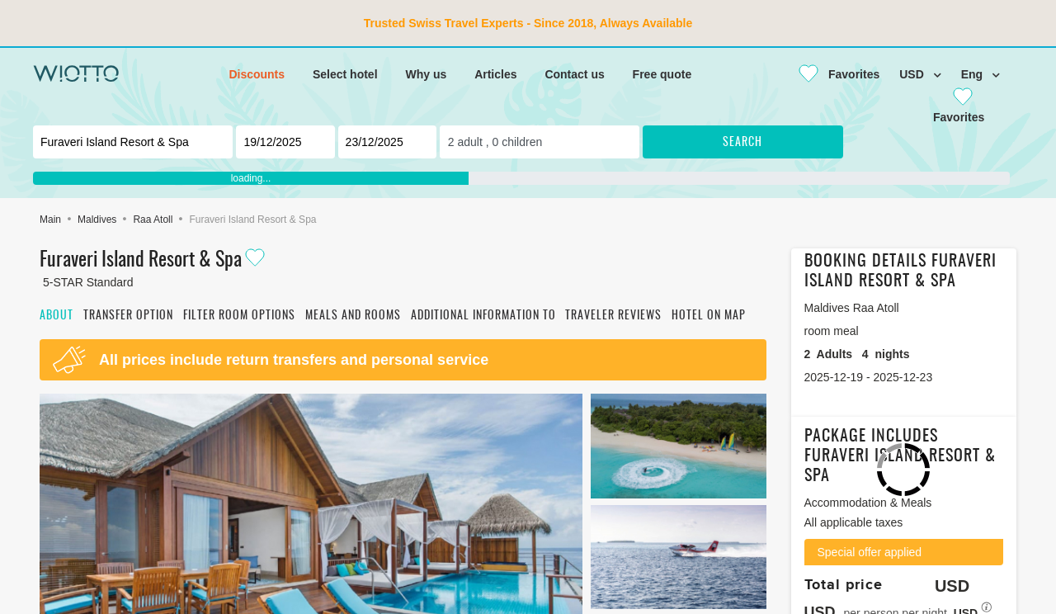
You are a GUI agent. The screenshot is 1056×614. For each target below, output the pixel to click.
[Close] (832, 74)
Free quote (662, 74)
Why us (425, 74)
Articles (495, 74)
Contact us (574, 74)
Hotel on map (709, 316)
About (56, 316)
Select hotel (345, 74)
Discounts (257, 74)
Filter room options (239, 316)
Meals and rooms (353, 316)
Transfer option (128, 316)
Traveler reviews (613, 316)
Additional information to (483, 316)
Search (742, 143)
